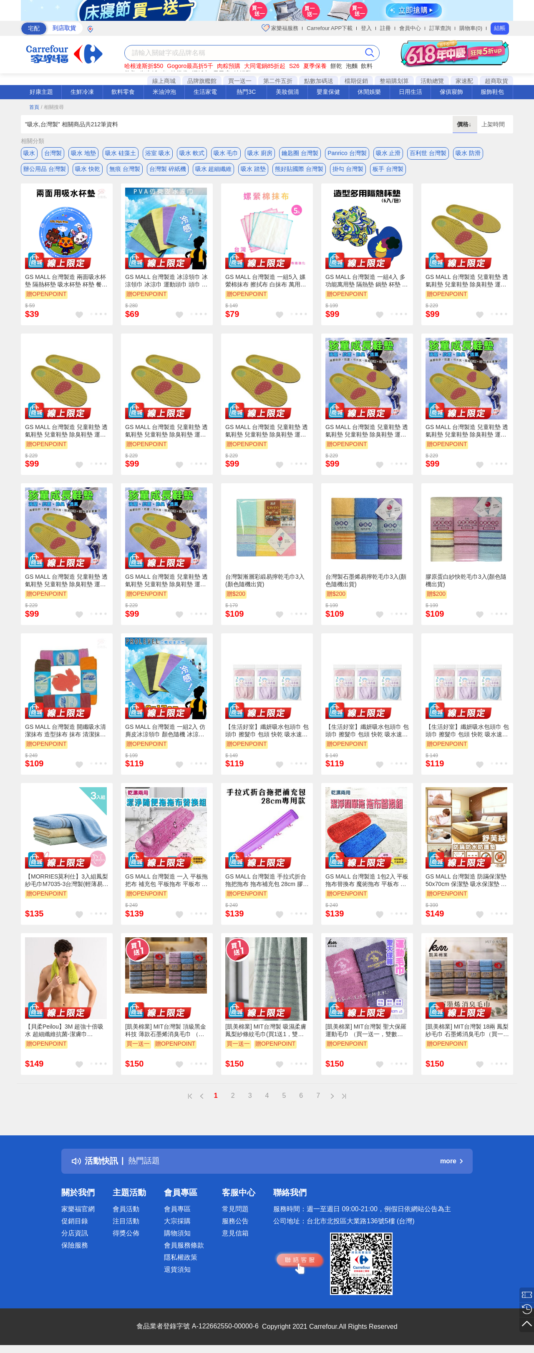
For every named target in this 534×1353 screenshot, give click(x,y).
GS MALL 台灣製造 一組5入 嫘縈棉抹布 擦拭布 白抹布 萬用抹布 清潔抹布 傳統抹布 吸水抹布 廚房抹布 (265, 282)
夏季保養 (315, 66)
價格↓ (465, 124)
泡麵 (352, 66)
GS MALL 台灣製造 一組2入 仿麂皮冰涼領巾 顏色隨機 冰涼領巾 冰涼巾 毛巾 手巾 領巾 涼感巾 (165, 732)
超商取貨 (496, 81)
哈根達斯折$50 (143, 66)
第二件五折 (277, 81)
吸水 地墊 (83, 153)
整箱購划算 (394, 81)
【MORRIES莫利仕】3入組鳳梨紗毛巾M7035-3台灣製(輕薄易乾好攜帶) (66, 881)
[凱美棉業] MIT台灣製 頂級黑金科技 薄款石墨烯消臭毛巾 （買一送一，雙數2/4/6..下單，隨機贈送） (165, 1031)
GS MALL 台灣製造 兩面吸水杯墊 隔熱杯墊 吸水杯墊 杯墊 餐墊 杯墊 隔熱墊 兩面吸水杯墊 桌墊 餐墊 (66, 282)
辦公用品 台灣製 (44, 169)
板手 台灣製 (388, 169)
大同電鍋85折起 (265, 66)
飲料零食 (123, 91)
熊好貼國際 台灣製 (299, 169)
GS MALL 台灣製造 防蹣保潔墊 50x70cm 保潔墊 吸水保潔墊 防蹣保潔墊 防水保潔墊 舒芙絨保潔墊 (466, 881)
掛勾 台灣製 (347, 169)
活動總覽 (432, 81)
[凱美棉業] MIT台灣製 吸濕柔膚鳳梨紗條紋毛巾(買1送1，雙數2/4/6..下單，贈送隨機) (265, 1031)
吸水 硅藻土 (120, 153)
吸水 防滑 (468, 153)
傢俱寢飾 (451, 91)
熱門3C (246, 91)
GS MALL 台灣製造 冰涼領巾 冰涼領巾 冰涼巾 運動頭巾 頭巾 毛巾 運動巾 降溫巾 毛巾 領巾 (166, 282)
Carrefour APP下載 (330, 28)
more (451, 1162)
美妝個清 (287, 91)
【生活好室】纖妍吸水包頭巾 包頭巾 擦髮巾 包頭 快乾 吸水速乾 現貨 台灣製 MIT (267, 732)
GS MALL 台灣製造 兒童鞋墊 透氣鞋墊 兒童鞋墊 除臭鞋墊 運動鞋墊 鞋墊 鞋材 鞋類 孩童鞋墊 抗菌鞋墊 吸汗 (467, 282)
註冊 (385, 28)
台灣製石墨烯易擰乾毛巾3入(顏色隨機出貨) (365, 582)
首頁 (34, 107)
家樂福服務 (280, 28)
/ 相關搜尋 (52, 107)
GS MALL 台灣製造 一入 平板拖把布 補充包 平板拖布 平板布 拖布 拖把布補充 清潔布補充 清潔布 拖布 (166, 881)
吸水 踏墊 (253, 169)
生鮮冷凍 (82, 91)
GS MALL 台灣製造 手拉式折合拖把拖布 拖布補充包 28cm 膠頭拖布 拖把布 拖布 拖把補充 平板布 (267, 881)
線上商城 (164, 81)
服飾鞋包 (492, 91)
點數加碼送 (318, 81)
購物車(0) (470, 28)
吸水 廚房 (259, 153)
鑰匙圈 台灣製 (300, 153)
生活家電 (205, 91)
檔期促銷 (356, 81)
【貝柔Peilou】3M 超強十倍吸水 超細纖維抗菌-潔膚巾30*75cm (64, 1031)
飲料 (367, 66)
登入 (366, 28)
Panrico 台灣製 (346, 153)
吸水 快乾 (87, 169)
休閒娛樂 (369, 91)
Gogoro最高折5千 (190, 66)
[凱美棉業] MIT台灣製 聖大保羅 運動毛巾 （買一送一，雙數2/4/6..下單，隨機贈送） (365, 1031)
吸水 (29, 153)
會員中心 (410, 28)
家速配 (464, 81)
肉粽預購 (228, 66)
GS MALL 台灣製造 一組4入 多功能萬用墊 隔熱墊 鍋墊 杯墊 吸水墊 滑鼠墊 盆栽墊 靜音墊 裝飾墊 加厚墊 (366, 282)
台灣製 (53, 153)
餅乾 (336, 66)
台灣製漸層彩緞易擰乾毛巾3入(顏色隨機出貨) (265, 582)
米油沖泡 (164, 91)
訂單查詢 (440, 28)
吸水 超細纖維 (213, 169)
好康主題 (41, 91)
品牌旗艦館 (202, 81)
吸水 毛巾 (226, 153)
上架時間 (493, 124)
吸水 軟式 (191, 153)
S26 (294, 66)
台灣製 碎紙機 (167, 169)
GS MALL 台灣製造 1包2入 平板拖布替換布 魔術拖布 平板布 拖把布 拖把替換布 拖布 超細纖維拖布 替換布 (366, 881)
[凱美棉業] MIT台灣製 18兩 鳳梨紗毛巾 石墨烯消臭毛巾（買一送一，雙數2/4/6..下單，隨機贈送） (467, 1031)
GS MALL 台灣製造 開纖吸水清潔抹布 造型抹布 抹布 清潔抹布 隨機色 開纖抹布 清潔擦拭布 (65, 732)
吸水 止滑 (388, 153)
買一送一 (240, 81)
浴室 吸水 (157, 153)
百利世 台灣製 (428, 153)
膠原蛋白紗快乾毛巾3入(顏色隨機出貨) (466, 582)
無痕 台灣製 (124, 169)
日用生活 (410, 91)
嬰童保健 (328, 91)
